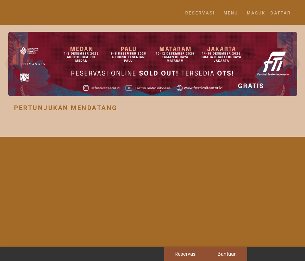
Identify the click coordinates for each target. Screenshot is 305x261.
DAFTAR (280, 13)
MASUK (256, 13)
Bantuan (227, 254)
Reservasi (200, 13)
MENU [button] (231, 13)
